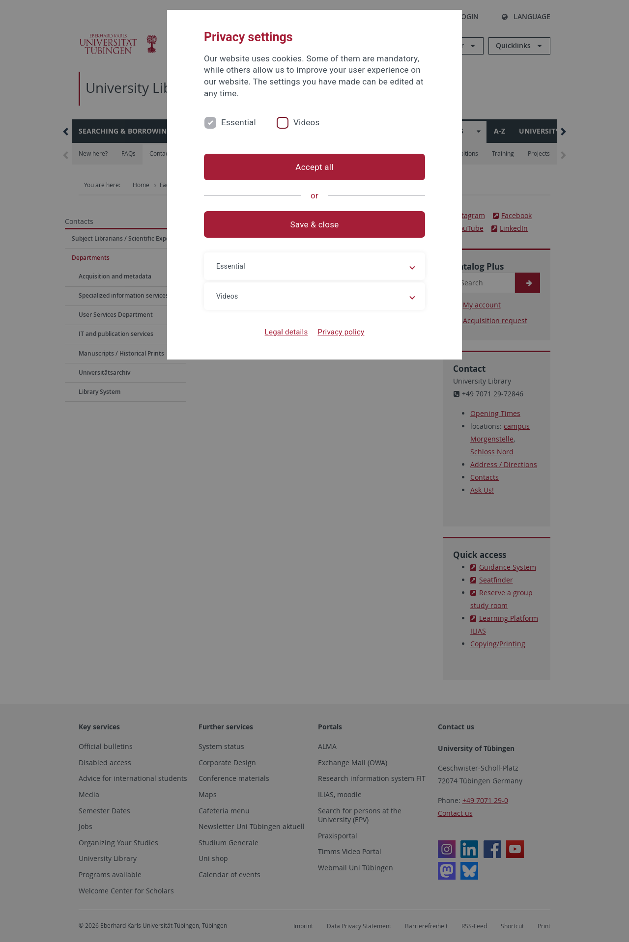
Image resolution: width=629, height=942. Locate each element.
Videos (306, 122)
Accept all (314, 167)
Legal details (286, 332)
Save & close (314, 224)
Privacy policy (340, 332)
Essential (238, 122)
